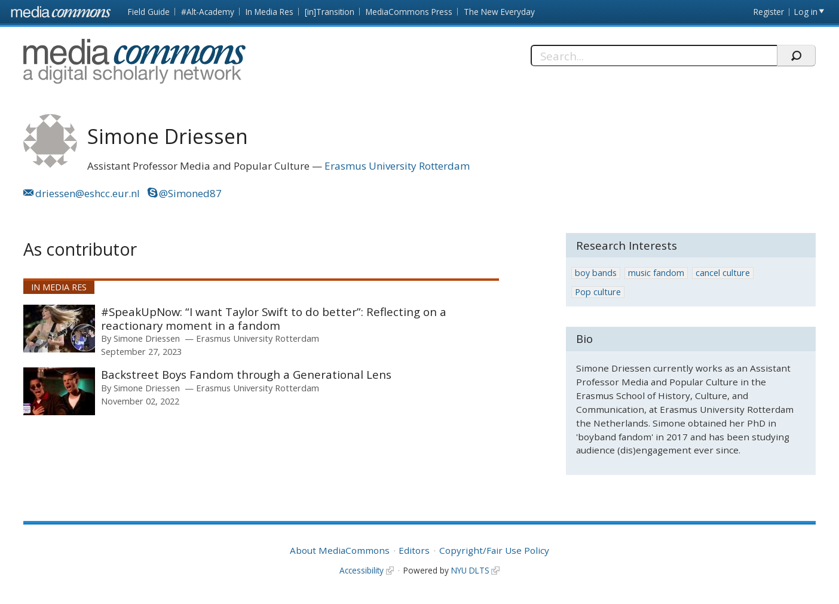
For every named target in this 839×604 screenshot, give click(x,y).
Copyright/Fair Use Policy (494, 550)
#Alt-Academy (207, 11)
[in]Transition (329, 11)
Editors (414, 550)
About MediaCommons (340, 550)
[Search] (654, 55)
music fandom (656, 272)
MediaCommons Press (409, 11)
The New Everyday (499, 11)
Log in (805, 11)
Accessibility (361, 570)
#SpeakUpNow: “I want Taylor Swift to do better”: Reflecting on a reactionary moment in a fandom (273, 319)
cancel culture (723, 272)
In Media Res (269, 11)
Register (769, 11)
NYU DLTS (470, 570)
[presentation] (59, 328)
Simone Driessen (147, 338)
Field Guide (149, 11)
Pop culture (598, 292)
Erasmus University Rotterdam (397, 166)
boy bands (596, 272)
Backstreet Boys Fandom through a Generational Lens (246, 374)
